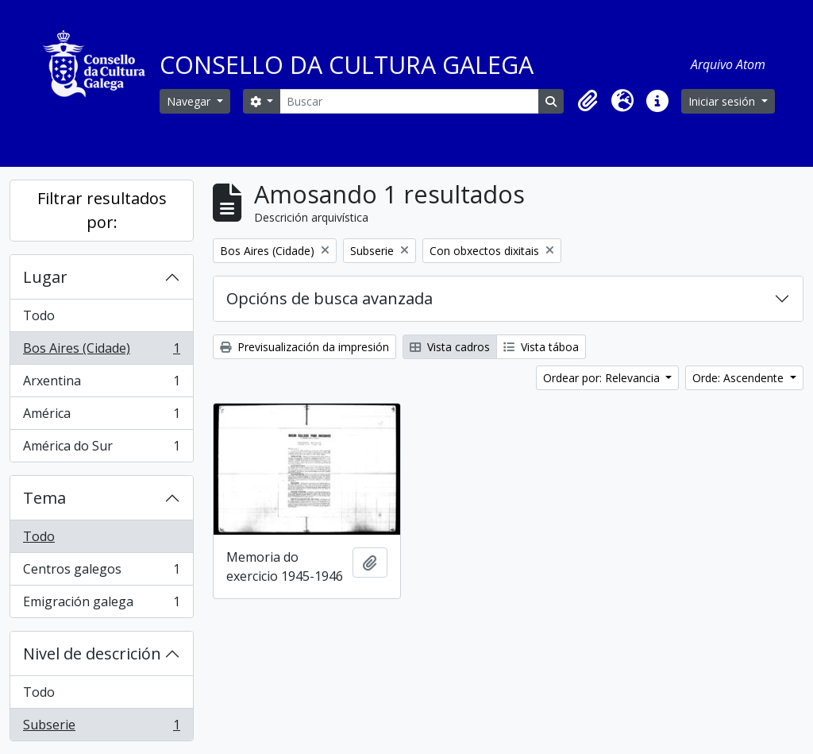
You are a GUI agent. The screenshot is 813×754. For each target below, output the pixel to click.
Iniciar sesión (723, 101)
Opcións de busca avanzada (329, 298)
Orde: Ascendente (739, 377)
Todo (39, 315)
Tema (44, 497)
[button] (587, 100)
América (101, 417)
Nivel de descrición (92, 653)
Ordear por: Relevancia (603, 377)
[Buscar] (409, 101)
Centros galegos (101, 572)
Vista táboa (541, 346)
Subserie (101, 727)
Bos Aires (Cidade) (101, 351)
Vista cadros (450, 346)
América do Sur (101, 449)
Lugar (45, 277)
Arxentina (101, 384)
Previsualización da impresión (304, 346)
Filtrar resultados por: (102, 210)
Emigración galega (101, 604)
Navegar (190, 101)
